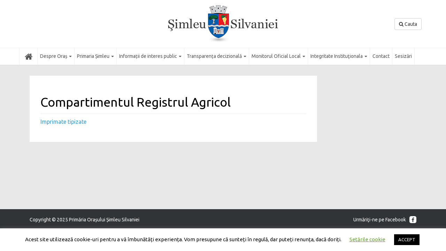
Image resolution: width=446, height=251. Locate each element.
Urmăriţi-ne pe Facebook (384, 219)
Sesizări (403, 56)
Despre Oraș (56, 56)
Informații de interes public (150, 56)
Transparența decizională (216, 56)
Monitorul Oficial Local (278, 56)
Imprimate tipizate (63, 122)
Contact (381, 56)
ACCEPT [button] (406, 239)
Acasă (28, 56)
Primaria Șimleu (95, 56)
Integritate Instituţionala (338, 56)
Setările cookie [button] (367, 239)
